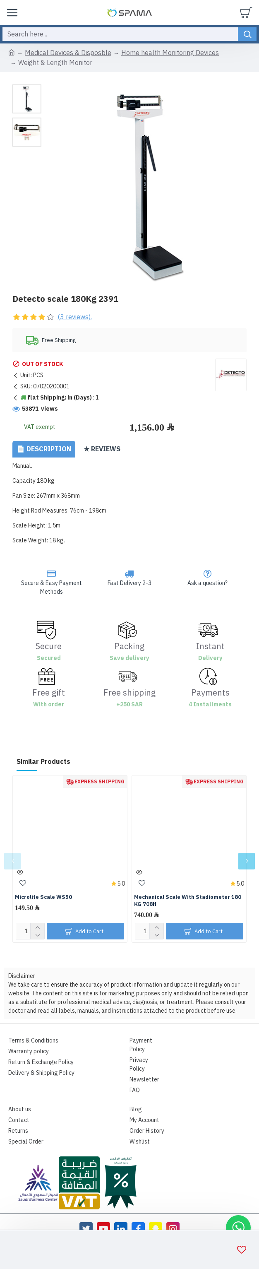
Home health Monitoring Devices (170, 53)
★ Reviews (102, 449)
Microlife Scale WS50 (43, 897)
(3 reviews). (75, 317)
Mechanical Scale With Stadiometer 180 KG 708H (187, 901)
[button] (12, 861)
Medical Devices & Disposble (68, 53)
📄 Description (44, 449)
